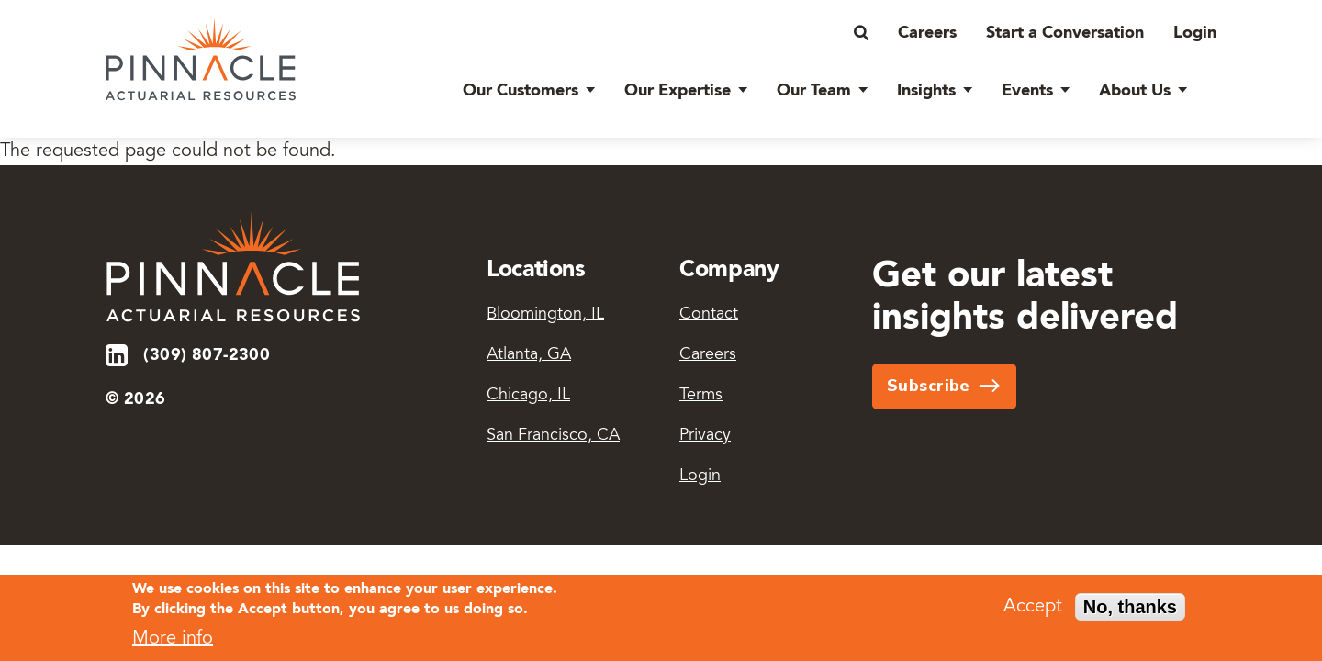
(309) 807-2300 (206, 355)
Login (1194, 33)
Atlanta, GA (529, 355)
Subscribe (928, 386)
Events (1027, 91)
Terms (701, 395)
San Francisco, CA (553, 436)
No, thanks (1130, 610)
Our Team (814, 91)
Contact (708, 315)
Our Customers (520, 91)
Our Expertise (677, 91)
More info (172, 642)
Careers (927, 33)
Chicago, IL (528, 395)
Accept (1032, 610)
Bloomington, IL (545, 315)
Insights (926, 91)
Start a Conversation (1065, 33)
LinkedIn (118, 355)
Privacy (705, 436)
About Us (1135, 91)
